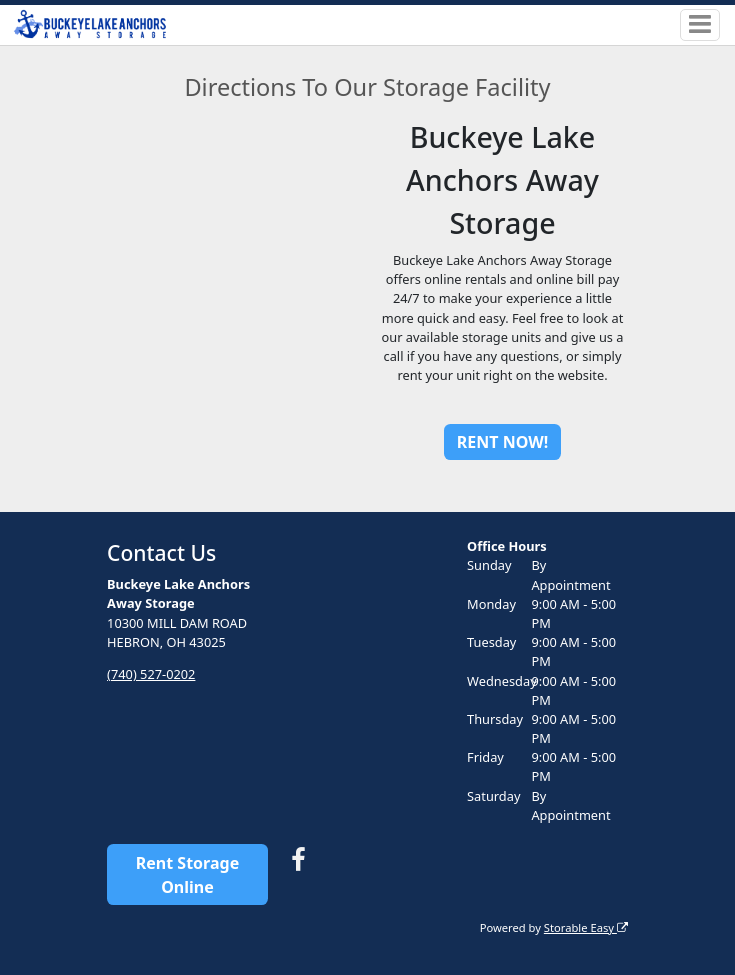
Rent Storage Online (187, 875)
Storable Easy (586, 927)
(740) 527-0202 (151, 674)
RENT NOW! (502, 442)
